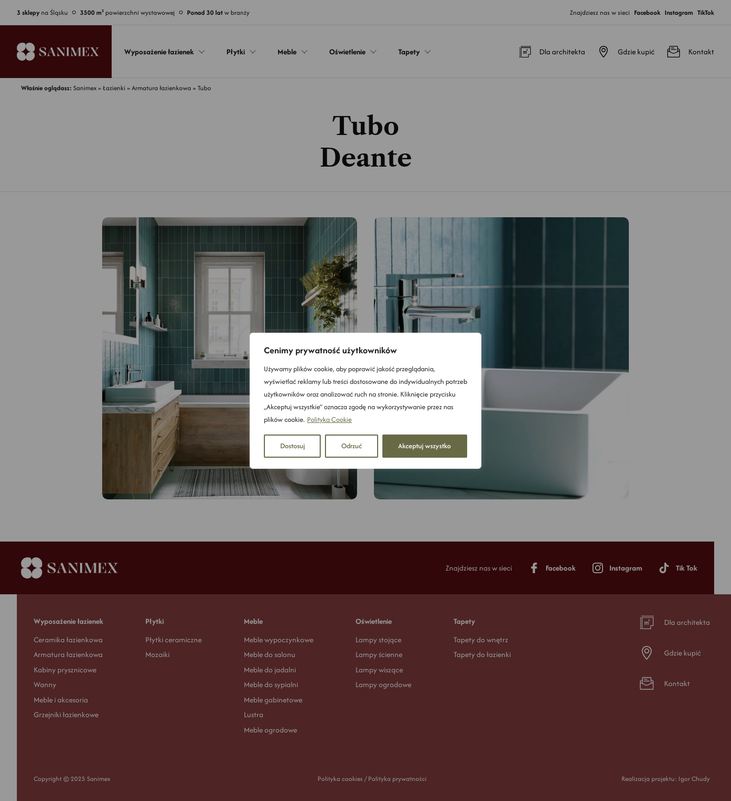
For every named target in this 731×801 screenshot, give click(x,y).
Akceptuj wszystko (424, 446)
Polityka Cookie (329, 419)
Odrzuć (351, 446)
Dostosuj (292, 446)
